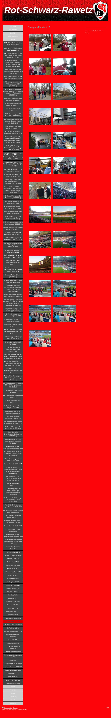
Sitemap (15, 708)
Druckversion (7, 708)
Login (107, 707)
